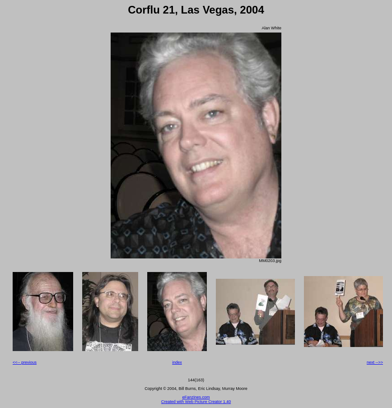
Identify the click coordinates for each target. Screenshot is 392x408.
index (177, 362)
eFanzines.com (196, 397)
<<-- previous (25, 362)
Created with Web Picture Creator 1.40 (196, 401)
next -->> (375, 362)
